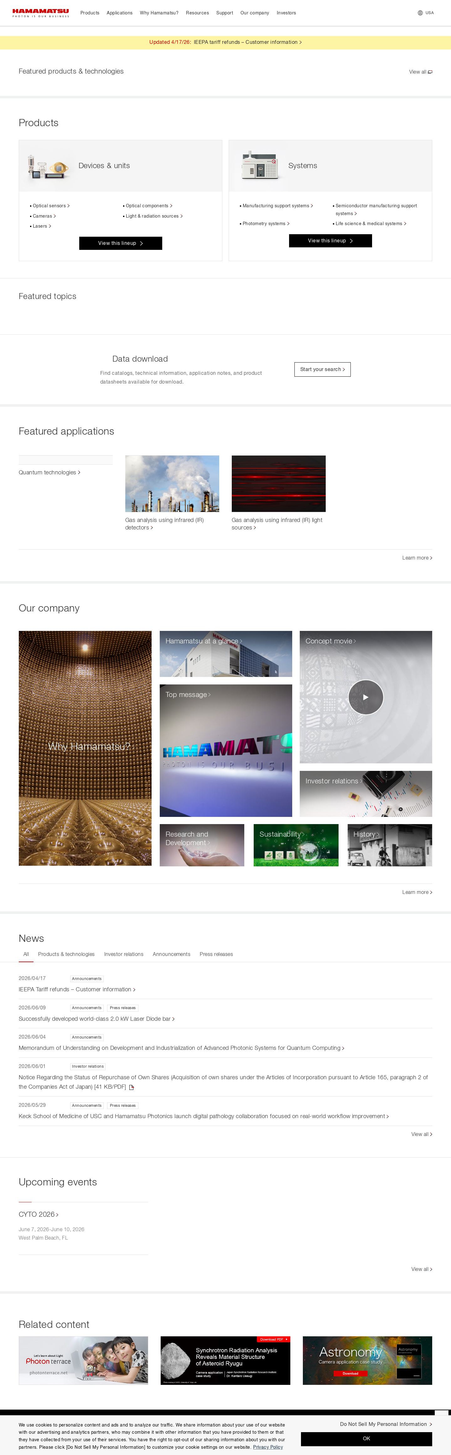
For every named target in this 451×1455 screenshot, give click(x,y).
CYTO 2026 (36, 1214)
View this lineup (117, 243)
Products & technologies (66, 954)
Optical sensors (49, 206)
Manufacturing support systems (276, 206)
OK (367, 1439)
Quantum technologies (47, 473)
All (26, 954)
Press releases (216, 954)
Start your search (320, 369)
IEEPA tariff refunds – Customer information (246, 42)
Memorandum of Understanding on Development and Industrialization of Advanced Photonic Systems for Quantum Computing (179, 1048)
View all (417, 72)
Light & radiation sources (152, 216)
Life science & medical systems (369, 224)
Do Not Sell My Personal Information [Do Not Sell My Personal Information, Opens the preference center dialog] (383, 1424)
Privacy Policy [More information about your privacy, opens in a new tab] (268, 1447)
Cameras (42, 216)
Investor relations (124, 954)
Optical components (147, 206)
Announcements (171, 954)
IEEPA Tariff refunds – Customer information (75, 990)
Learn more (415, 558)
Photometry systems (264, 224)
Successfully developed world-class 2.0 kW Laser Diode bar (95, 1019)
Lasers (40, 226)
